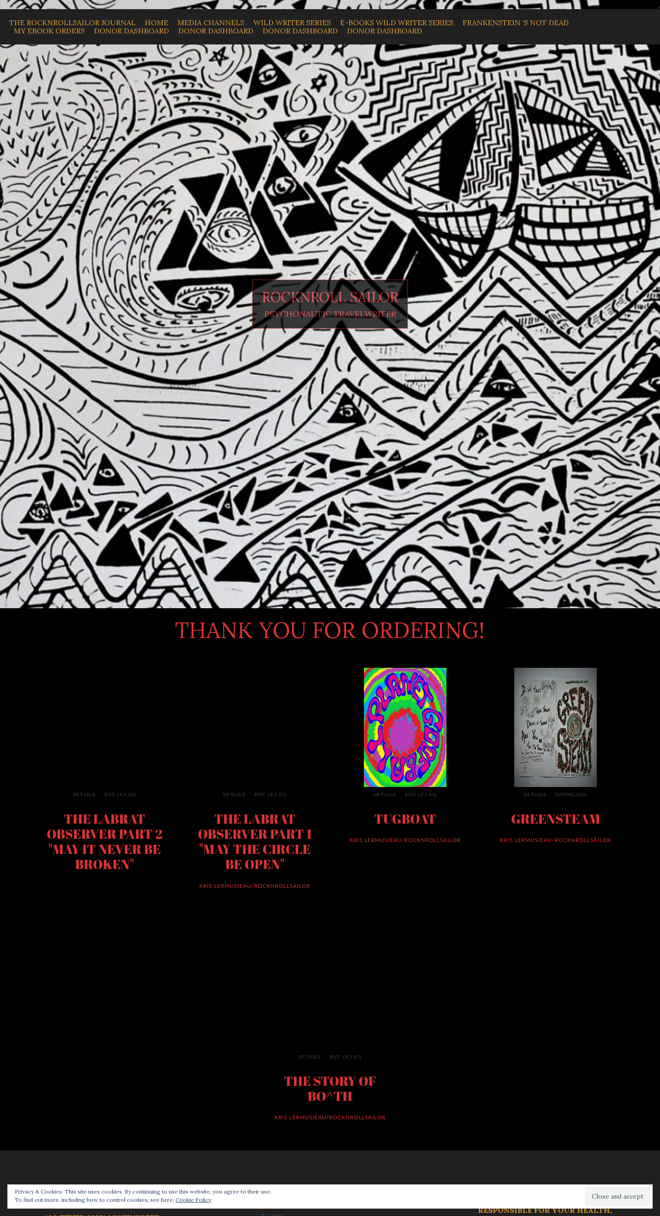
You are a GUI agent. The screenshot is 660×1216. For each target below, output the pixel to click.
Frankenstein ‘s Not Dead (515, 22)
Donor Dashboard (131, 30)
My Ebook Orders (49, 30)
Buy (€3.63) (120, 795)
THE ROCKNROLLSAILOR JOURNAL (72, 22)
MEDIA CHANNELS (210, 22)
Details (84, 795)
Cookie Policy (193, 1199)
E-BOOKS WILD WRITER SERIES (396, 22)
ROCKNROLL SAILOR (330, 297)
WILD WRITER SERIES (292, 22)
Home (156, 22)
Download (571, 795)
